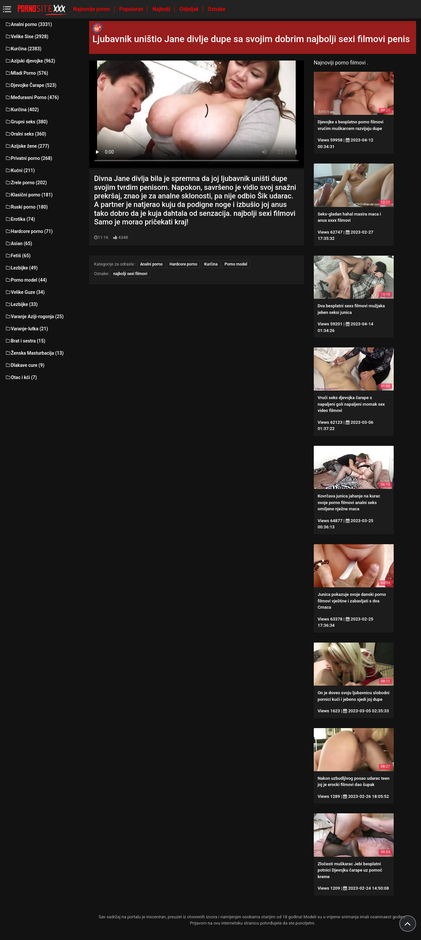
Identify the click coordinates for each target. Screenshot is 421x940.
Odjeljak (190, 9)
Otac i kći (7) (21, 377)
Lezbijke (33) (21, 304)
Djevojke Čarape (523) (30, 85)
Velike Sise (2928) (26, 36)
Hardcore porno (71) (29, 231)
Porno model (236, 264)
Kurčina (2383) (23, 48)
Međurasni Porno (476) (32, 97)
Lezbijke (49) (21, 267)
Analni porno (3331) (28, 24)
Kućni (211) (20, 170)
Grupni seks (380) (26, 121)
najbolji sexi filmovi (130, 273)
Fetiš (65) (18, 255)
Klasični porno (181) (29, 194)
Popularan (132, 9)
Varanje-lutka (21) (26, 328)
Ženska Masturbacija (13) (34, 353)
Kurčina (211, 264)
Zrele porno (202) (26, 182)
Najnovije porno (92, 9)
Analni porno (151, 264)
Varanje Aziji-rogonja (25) (34, 316)
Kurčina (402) (22, 109)
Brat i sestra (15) (25, 340)
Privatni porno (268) (28, 158)
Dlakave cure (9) (24, 365)
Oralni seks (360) (25, 134)
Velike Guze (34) (25, 292)
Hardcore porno (183, 264)
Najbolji (161, 9)
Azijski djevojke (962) (30, 61)
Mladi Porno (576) (26, 73)
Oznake (217, 9)
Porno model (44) (26, 280)
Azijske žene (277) (27, 146)
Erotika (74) (20, 219)
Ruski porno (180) (26, 207)
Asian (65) (18, 243)
